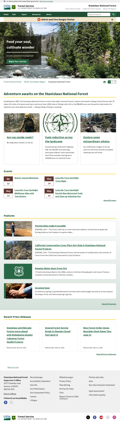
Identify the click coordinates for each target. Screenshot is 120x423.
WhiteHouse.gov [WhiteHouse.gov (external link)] (66, 377)
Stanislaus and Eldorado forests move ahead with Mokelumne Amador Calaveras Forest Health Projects (20, 334)
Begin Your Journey (17, 61)
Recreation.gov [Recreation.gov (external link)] (36, 377)
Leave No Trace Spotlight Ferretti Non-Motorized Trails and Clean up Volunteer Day (69, 193)
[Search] (113, 14)
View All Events (109, 200)
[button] (104, 81)
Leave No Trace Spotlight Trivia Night (67, 179)
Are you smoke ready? (20, 137)
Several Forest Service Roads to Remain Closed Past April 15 (57, 331)
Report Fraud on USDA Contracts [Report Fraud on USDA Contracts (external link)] (69, 397)
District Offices (10, 394)
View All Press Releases (106, 354)
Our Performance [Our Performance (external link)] (37, 389)
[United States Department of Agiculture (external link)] (7, 7)
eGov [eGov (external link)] (91, 381)
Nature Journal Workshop (26, 178)
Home (6, 14)
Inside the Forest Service (92, 9)
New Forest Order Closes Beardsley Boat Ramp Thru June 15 (97, 331)
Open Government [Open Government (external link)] (96, 391)
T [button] (109, 82)
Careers (33, 396)
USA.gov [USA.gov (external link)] (33, 400)
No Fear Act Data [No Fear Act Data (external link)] (66, 389)
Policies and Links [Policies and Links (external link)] (96, 377)
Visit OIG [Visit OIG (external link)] (33, 385)
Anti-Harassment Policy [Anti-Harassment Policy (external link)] (40, 392)
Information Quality (97, 395)
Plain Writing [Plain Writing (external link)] (64, 385)
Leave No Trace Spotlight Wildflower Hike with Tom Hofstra (26, 193)
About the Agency (109, 9)
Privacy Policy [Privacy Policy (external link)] (65, 381)
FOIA (61, 392)
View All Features (109, 304)
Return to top (13, 367)
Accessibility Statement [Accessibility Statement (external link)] (40, 381)
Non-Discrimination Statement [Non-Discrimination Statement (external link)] (102, 385)
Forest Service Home (73, 9)
